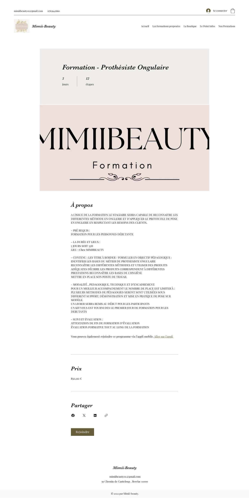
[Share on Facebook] (73, 415)
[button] (233, 10)
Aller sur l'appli (163, 336)
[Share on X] (84, 415)
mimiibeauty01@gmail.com (28, 11)
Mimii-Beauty (44, 26)
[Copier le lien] (106, 415)
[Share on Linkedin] (95, 415)
